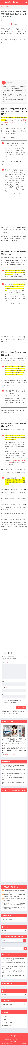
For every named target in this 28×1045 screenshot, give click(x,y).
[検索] (24, 940)
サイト (3, 694)
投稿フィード (6, 1019)
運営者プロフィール (10, 754)
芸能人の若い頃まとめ (14, 2)
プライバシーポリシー (17, 1039)
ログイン (4, 1016)
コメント (5, 662)
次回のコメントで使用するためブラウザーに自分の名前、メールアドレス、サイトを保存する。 (15, 702)
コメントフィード (7, 1022)
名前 (4, 681)
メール (4, 687)
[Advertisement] (14, 59)
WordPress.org (6, 1025)
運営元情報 (8, 1039)
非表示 (9, 82)
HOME (14, 1036)
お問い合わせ (14, 1041)
